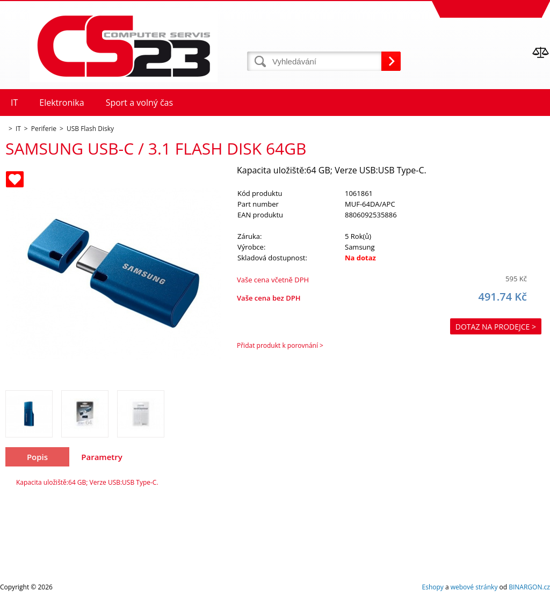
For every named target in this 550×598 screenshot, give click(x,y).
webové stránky (474, 587)
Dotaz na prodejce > (495, 327)
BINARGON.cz (529, 587)
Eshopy (433, 587)
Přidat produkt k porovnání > (280, 345)
